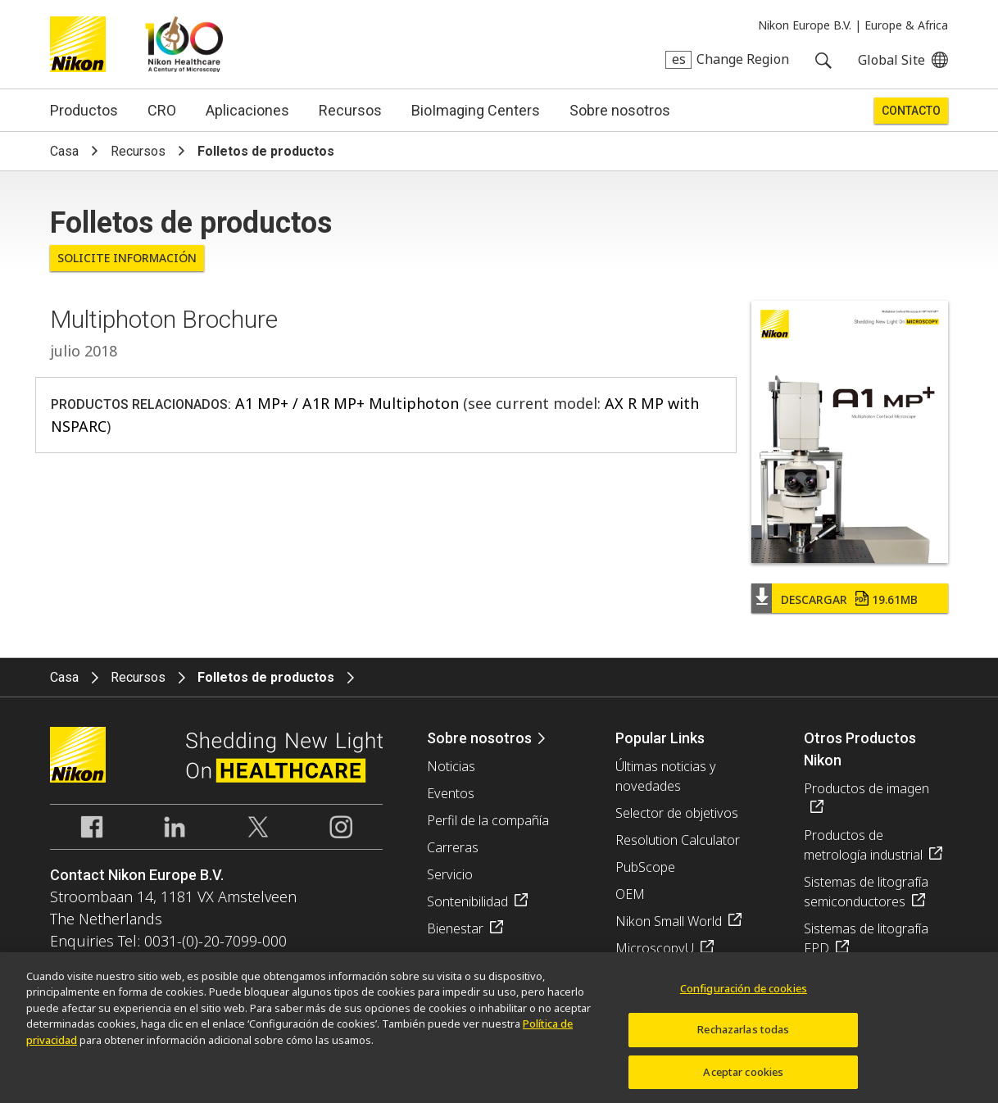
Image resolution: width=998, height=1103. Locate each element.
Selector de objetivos (676, 813)
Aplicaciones (247, 110)
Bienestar (455, 928)
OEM (630, 894)
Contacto (911, 110)
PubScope (645, 867)
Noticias (451, 766)
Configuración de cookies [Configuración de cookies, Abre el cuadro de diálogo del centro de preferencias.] (743, 994)
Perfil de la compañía (488, 820)
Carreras (453, 847)
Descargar (849, 599)
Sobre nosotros (619, 110)
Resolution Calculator (677, 840)
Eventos (450, 793)
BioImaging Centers (475, 110)
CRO (161, 110)
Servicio (450, 874)
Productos (84, 110)
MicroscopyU (654, 948)
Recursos (350, 110)
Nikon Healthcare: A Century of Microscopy (184, 44)
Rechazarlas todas (743, 1035)
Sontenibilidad (467, 901)
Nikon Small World (668, 921)
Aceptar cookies (743, 1077)
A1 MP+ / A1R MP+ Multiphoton (347, 403)
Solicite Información (127, 258)
